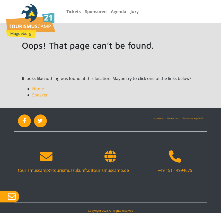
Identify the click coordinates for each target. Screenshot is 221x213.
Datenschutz (173, 118)
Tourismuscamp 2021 (192, 118)
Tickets (73, 11)
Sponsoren (96, 11)
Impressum (159, 118)
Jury (134, 11)
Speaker (40, 95)
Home (38, 89)
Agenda (118, 11)
